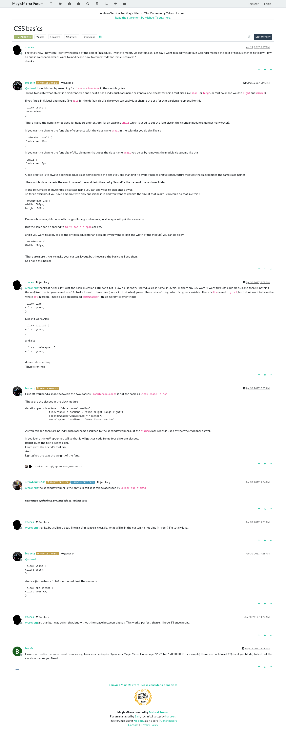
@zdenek (67, 82)
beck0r (29, 648)
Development (23, 37)
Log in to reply (263, 36)
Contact (133, 725)
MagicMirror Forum (27, 3)
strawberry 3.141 (35, 482)
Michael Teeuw (158, 712)
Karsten (170, 716)
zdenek (29, 47)
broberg (30, 82)
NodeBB (139, 720)
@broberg (42, 282)
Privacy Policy (149, 725)
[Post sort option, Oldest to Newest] (249, 37)
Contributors (168, 720)
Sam (137, 716)
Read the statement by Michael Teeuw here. (143, 17)
